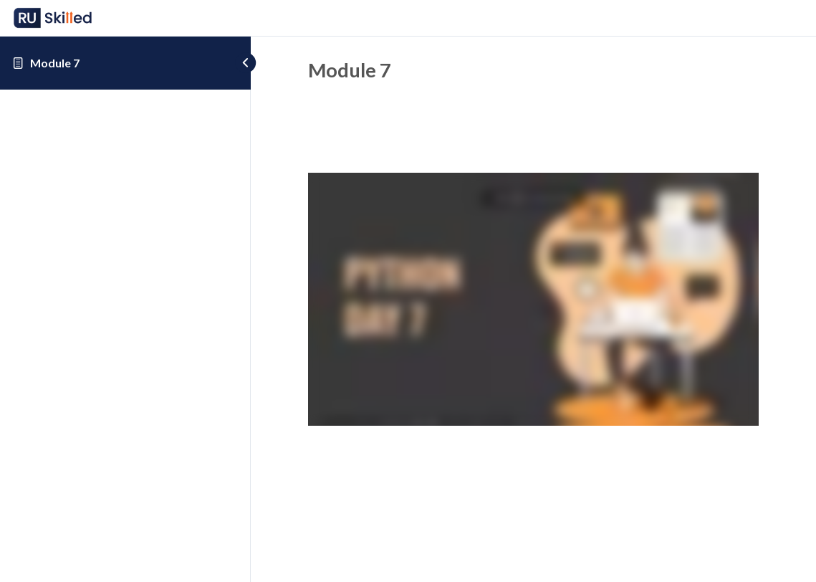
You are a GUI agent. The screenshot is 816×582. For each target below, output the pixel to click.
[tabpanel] (533, 302)
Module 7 (55, 63)
